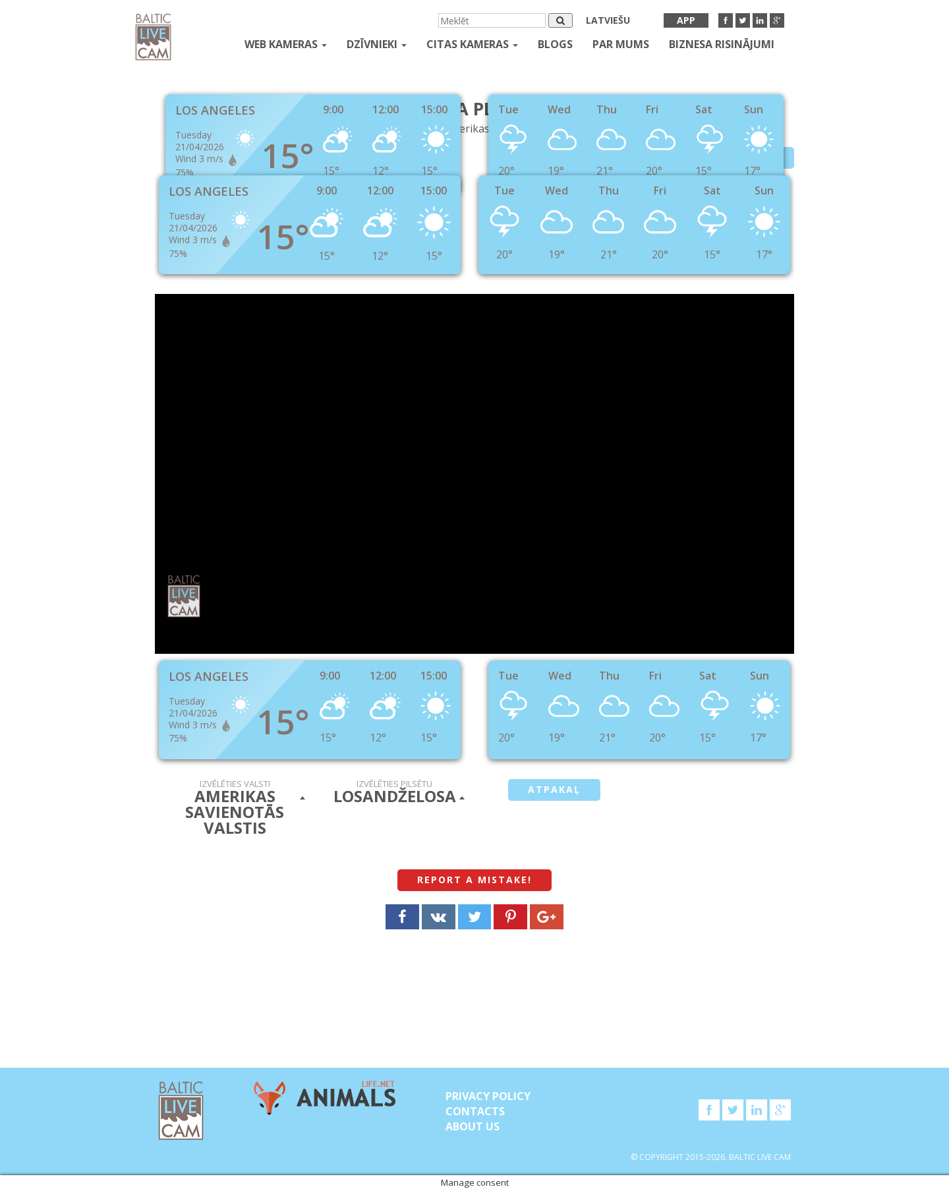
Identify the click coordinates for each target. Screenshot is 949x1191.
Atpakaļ (554, 789)
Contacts (475, 1111)
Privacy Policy (488, 1096)
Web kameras (285, 44)
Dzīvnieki (377, 44)
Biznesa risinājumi (721, 44)
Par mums (620, 44)
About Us (473, 1126)
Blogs (555, 44)
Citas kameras (472, 44)
